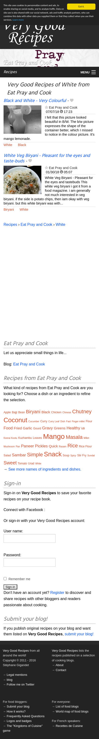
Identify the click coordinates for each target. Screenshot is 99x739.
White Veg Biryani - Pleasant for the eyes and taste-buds (47, 158)
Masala (74, 437)
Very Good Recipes (16, 650)
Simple (35, 455)
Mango (54, 436)
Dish (62, 421)
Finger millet (78, 421)
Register (57, 593)
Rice (72, 446)
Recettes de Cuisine (69, 726)
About (59, 665)
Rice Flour (85, 446)
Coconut (15, 420)
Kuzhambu (25, 438)
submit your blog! (79, 634)
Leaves (37, 438)
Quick (53, 446)
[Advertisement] (49, 282)
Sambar (19, 455)
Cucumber (33, 421)
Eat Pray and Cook (63, 107)
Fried (18, 428)
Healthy (73, 428)
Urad (31, 463)
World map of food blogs (72, 711)
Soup (66, 455)
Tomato (22, 463)
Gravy (47, 428)
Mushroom (9, 446)
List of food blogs (67, 706)
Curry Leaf (53, 421)
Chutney (81, 411)
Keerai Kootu (10, 438)
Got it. (81, 6)
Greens (59, 428)
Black (22, 145)
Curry (43, 421)
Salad (7, 455)
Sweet (10, 462)
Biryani (9, 209)
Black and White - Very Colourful (35, 100)
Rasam (62, 446)
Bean (21, 412)
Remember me (19, 579)
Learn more (18, 19)
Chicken (56, 412)
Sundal (91, 455)
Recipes (10, 72)
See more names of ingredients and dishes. (44, 469)
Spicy (73, 455)
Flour (89, 421)
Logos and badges (19, 721)
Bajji (14, 412)
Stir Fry (81, 455)
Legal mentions (17, 675)
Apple (7, 412)
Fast (68, 421)
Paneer (27, 446)
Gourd (37, 428)
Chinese (66, 412)
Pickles (41, 446)
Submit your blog (18, 706)
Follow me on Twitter (20, 684)
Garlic (27, 428)
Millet (86, 438)
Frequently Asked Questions (25, 716)
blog (9, 679)
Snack (53, 454)
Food (8, 428)
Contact (61, 670)
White (8, 145)
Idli (83, 428)
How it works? (16, 711)
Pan (18, 446)
